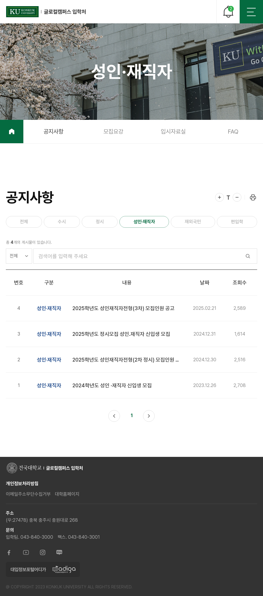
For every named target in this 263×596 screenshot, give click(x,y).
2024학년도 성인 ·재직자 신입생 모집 (112, 385)
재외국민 (193, 221)
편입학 (237, 221)
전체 (24, 221)
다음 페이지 (149, 416)
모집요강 (113, 131)
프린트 (252, 197)
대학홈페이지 (67, 494)
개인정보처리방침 (22, 483)
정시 (100, 221)
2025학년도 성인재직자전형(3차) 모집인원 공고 (123, 308)
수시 (62, 221)
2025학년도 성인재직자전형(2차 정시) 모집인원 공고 (128, 360)
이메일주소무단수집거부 (28, 494)
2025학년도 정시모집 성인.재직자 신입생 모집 (121, 334)
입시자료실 (173, 131)
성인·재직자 (144, 221)
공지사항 (53, 131)
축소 (237, 197)
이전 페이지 (114, 416)
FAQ (233, 131)
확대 (219, 197)
